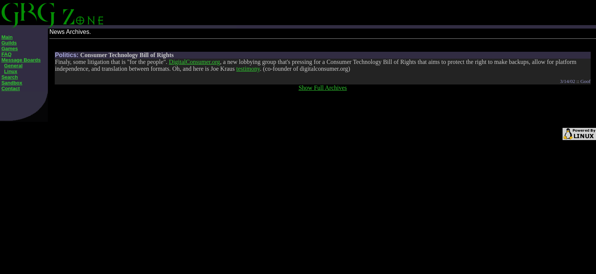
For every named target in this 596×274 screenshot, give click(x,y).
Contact (11, 88)
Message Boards (21, 60)
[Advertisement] (197, 11)
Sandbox (12, 83)
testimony (248, 68)
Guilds (9, 43)
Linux (10, 71)
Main (7, 37)
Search (10, 77)
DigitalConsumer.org (194, 62)
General (13, 65)
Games (10, 48)
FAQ (7, 54)
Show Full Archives (322, 87)
